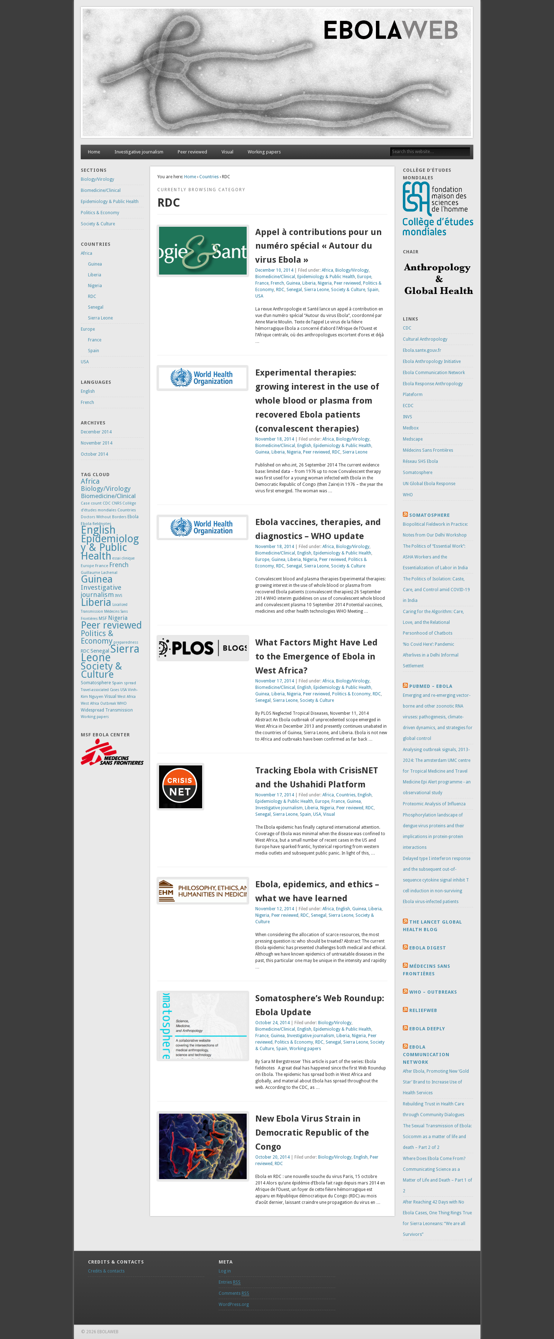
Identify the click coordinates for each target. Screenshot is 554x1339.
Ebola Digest (427, 948)
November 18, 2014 (274, 439)
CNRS (116, 503)
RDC (280, 289)
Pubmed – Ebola (430, 686)
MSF (103, 618)
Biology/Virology (352, 270)
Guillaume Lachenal (99, 572)
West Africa (126, 697)
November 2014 (96, 443)
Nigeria (325, 283)
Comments (234, 1293)
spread (130, 683)
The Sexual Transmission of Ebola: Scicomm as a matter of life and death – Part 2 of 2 (437, 1136)
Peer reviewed (192, 152)
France (262, 283)
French (277, 283)
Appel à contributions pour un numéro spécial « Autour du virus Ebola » (318, 246)
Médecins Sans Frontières (428, 450)
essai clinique (123, 558)
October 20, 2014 (272, 1157)
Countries (209, 176)
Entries (230, 1282)
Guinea (293, 283)
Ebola (133, 516)
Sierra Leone (316, 289)
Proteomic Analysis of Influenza (434, 803)
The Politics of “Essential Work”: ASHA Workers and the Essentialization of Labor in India (435, 557)
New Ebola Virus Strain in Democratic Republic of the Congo (312, 1133)
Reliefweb (423, 1010)
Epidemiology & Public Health (326, 276)
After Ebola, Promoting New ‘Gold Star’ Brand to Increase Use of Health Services (436, 1082)
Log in (225, 1271)
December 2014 (96, 431)
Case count (91, 503)
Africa (327, 270)
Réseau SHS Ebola (420, 461)
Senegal (294, 289)
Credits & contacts (106, 1271)
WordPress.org (234, 1304)
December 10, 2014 (274, 270)
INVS (118, 596)
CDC (107, 503)
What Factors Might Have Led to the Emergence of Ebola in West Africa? (316, 657)
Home (94, 152)
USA (259, 296)
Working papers (264, 152)
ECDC (408, 405)
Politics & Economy (351, 693)
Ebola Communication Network (434, 372)
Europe (364, 276)
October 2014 (94, 454)
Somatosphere (96, 682)
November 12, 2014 (274, 908)
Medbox (411, 428)
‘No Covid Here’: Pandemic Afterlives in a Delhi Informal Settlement (430, 655)
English (304, 445)
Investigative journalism (139, 152)
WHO (122, 703)
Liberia (309, 283)
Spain (372, 289)
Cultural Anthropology (425, 339)
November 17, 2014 (274, 681)
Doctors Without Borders (103, 517)
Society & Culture (348, 289)
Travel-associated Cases (100, 690)
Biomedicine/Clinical (275, 276)
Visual (227, 152)
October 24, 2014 (272, 1022)
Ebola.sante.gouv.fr (422, 350)
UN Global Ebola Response (429, 483)
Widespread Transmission (107, 710)
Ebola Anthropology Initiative (432, 361)
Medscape (413, 439)
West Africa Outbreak (98, 703)
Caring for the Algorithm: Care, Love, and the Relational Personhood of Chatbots (433, 622)
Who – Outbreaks (433, 992)
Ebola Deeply (427, 1028)
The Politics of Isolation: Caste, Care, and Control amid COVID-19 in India (436, 589)
